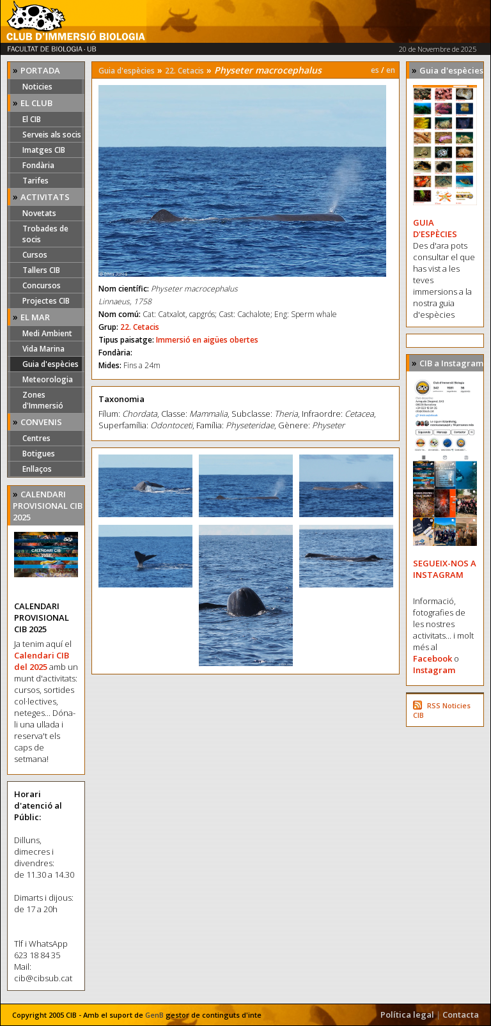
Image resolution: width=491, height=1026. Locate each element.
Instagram (434, 670)
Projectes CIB (46, 300)
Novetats (39, 213)
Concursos (41, 285)
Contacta (460, 1014)
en (390, 70)
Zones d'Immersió (42, 400)
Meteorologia (47, 379)
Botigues (38, 453)
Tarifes (35, 180)
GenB (154, 1015)
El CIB (31, 119)
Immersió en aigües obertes (207, 339)
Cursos (34, 254)
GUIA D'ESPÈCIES (435, 228)
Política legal (407, 1014)
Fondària (38, 165)
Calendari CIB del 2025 (41, 660)
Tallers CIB (41, 270)
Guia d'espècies (50, 364)
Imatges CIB (43, 149)
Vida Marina (43, 348)
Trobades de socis (45, 234)
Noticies (37, 86)
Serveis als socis (51, 134)
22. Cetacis (184, 70)
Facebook (432, 658)
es (375, 70)
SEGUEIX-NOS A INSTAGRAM (444, 568)
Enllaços (37, 468)
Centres (36, 438)
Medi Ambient (47, 333)
